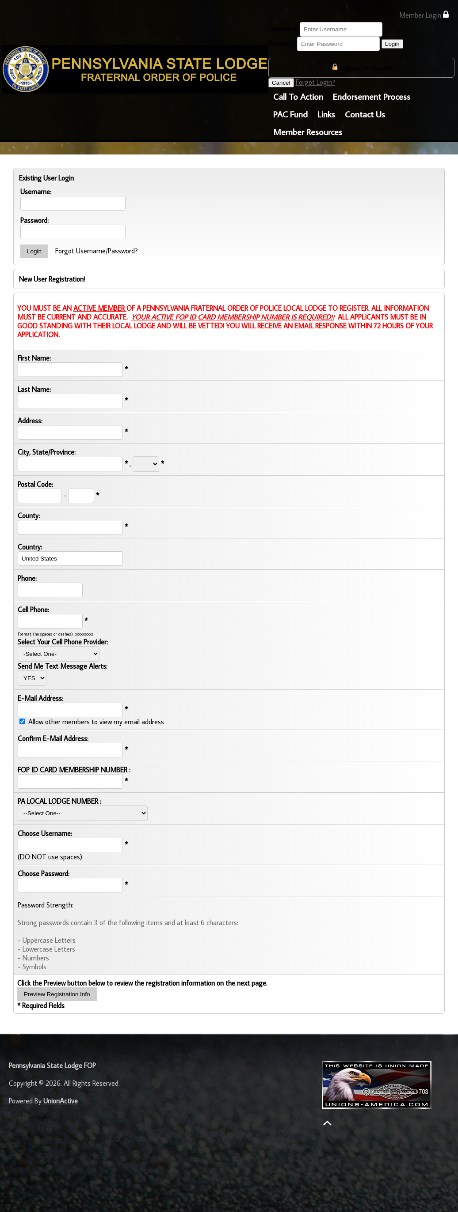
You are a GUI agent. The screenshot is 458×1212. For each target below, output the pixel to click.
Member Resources (307, 131)
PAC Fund (290, 114)
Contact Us (365, 114)
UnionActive (60, 1100)
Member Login (424, 14)
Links (326, 114)
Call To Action (298, 96)
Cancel (281, 82)
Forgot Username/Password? (96, 250)
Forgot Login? (315, 82)
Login (392, 44)
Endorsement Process (371, 96)
